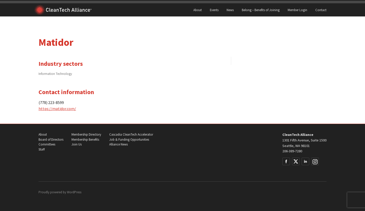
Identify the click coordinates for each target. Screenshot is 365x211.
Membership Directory (86, 134)
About (197, 10)
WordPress (74, 192)
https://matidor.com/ (57, 108)
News (230, 10)
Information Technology (55, 74)
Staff (42, 149)
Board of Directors (51, 139)
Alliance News (118, 144)
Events (214, 10)
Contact (320, 10)
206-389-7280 (292, 151)
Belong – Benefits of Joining (261, 10)
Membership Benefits (85, 139)
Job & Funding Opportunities (129, 139)
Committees (47, 144)
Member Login (297, 10)
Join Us (76, 144)
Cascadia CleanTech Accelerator (131, 134)
